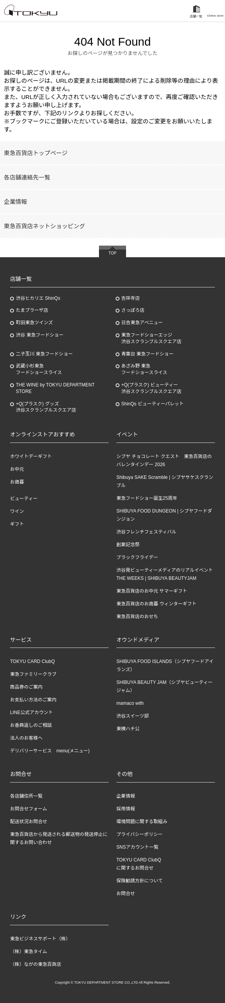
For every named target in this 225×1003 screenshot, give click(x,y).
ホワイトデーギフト (31, 456)
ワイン (17, 511)
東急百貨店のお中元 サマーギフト (151, 591)
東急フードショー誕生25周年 (146, 498)
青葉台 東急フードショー (147, 354)
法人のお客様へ (26, 738)
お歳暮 (17, 482)
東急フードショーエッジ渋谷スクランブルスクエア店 (151, 338)
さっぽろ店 (133, 310)
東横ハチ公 (128, 728)
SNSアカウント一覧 (137, 847)
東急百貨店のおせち (137, 616)
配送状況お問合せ (28, 821)
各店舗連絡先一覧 (27, 177)
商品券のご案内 (26, 687)
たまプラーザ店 (32, 310)
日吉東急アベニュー (142, 322)
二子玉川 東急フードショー (44, 354)
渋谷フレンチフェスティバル (146, 532)
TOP (112, 253)
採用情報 (125, 809)
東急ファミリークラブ (33, 674)
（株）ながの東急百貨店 (35, 964)
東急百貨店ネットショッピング (44, 226)
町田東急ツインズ (34, 322)
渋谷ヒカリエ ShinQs (38, 298)
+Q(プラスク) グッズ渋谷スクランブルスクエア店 (46, 407)
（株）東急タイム (28, 951)
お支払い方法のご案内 (33, 699)
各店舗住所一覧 (26, 796)
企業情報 (15, 201)
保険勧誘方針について (139, 880)
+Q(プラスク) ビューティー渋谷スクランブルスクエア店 (151, 388)
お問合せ (125, 893)
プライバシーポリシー (139, 834)
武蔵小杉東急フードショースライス (39, 369)
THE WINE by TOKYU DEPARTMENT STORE (55, 388)
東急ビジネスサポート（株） (40, 938)
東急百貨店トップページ (36, 153)
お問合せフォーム (28, 809)
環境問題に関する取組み (141, 821)
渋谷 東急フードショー (39, 335)
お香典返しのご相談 (31, 725)
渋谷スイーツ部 (132, 716)
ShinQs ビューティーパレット (152, 404)
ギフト (17, 524)
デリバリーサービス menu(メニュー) (50, 751)
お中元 (17, 469)
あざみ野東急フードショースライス (144, 369)
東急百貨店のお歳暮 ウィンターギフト (156, 604)
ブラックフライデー (137, 557)
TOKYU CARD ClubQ (32, 661)
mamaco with (130, 703)
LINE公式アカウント (31, 712)
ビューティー (24, 498)
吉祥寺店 (130, 298)
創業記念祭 (128, 544)
